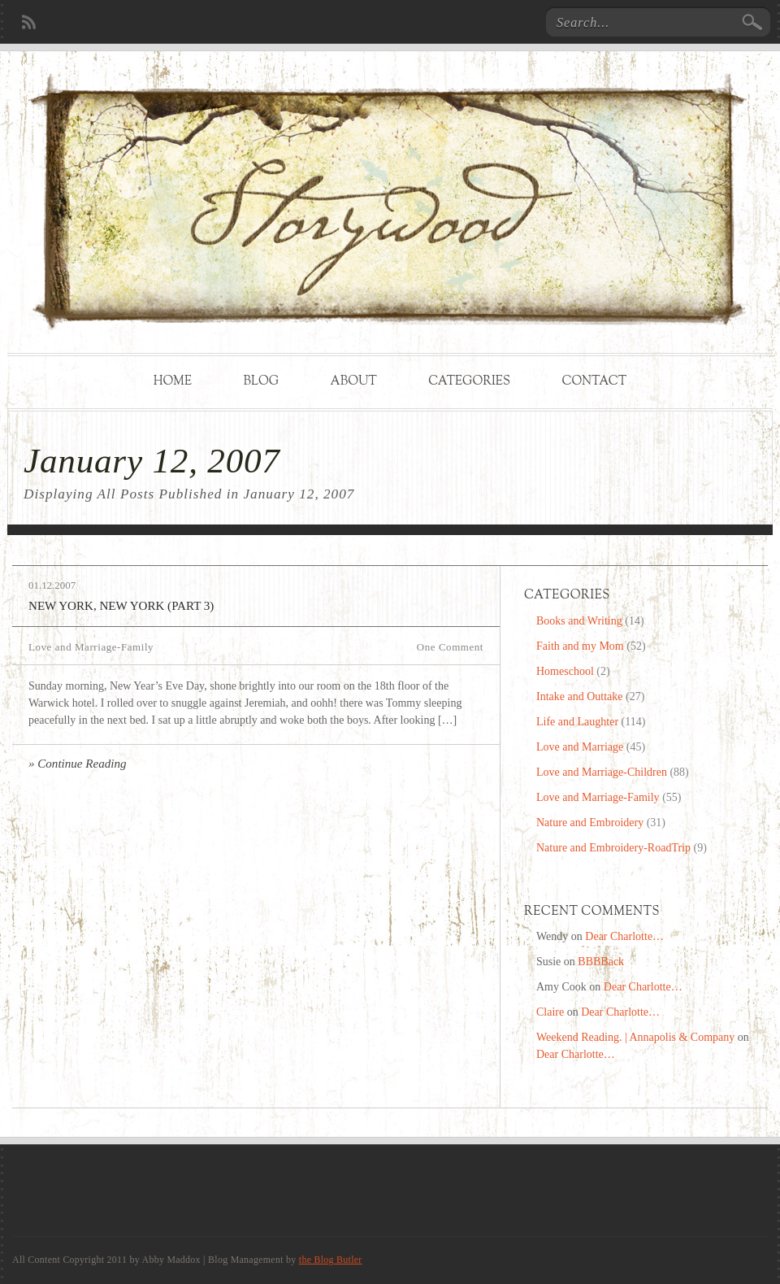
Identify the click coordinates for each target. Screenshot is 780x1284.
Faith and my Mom (580, 646)
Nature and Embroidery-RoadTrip (613, 848)
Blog (261, 381)
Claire (550, 1012)
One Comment (450, 647)
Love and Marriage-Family (91, 647)
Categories (469, 381)
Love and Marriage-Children (601, 772)
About (354, 381)
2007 (65, 585)
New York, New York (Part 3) (121, 605)
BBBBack (601, 961)
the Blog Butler (330, 1259)
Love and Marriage (579, 747)
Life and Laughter (577, 722)
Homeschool (565, 671)
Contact (593, 381)
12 (46, 585)
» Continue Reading (77, 763)
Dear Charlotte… (624, 936)
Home (173, 381)
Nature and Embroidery (590, 822)
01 (33, 585)
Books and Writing (579, 621)
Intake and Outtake (579, 696)
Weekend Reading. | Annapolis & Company (635, 1037)
